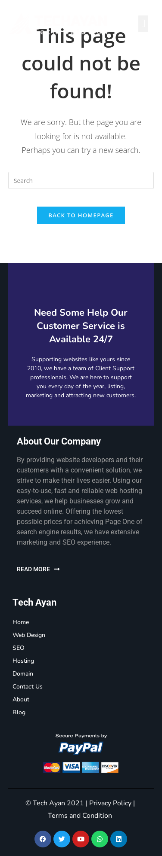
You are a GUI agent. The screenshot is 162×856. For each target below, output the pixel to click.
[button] (143, 24)
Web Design (28, 635)
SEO (18, 648)
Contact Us (27, 686)
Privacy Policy (110, 803)
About (20, 699)
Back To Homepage (80, 215)
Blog (18, 712)
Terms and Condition (80, 815)
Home (20, 622)
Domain (22, 674)
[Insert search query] (81, 180)
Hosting (23, 661)
